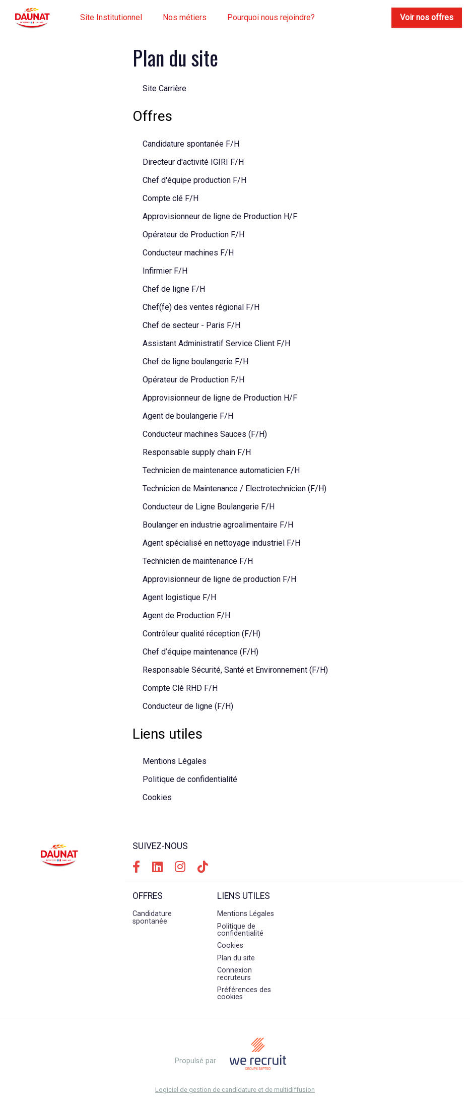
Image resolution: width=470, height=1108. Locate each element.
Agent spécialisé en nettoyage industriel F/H (221, 543)
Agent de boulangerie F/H (188, 416)
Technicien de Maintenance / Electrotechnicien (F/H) (234, 488)
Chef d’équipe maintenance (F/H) (200, 652)
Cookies (157, 797)
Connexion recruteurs (234, 974)
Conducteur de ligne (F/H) (188, 706)
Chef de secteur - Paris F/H (191, 325)
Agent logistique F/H (179, 597)
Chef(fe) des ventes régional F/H (201, 307)
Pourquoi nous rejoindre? (271, 17)
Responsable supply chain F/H (197, 452)
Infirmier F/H (165, 271)
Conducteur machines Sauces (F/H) (205, 434)
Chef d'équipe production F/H (194, 180)
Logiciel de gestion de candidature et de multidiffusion (235, 1090)
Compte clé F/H (170, 198)
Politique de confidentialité (190, 779)
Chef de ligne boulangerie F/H (195, 361)
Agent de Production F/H (186, 615)
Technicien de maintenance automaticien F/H (221, 470)
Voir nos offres (426, 17)
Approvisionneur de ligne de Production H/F (220, 216)
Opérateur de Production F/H (193, 234)
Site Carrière (164, 88)
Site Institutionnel (111, 17)
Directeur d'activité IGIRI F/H (193, 162)
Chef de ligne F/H (174, 289)
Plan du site (236, 958)
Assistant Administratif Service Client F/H (216, 343)
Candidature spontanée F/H (191, 144)
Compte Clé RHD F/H (180, 688)
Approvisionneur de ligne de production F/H (219, 579)
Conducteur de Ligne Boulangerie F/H (209, 506)
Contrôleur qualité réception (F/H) (201, 633)
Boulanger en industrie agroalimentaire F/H (218, 525)
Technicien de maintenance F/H (198, 561)
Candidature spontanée (152, 917)
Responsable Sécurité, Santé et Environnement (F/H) (235, 670)
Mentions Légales (175, 761)
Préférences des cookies (244, 993)
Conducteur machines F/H (188, 252)
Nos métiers (185, 17)
